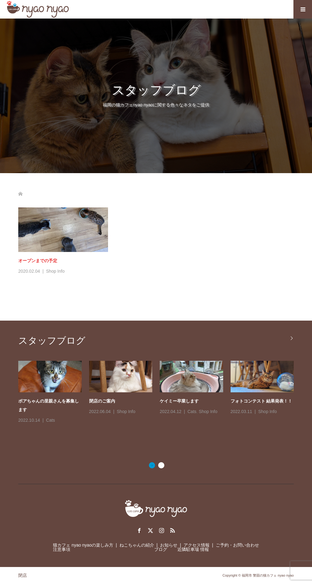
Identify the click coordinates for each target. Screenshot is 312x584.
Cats (50, 420)
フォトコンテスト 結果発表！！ (261, 401)
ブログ (160, 549)
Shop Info (55, 271)
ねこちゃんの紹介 (136, 545)
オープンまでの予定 (37, 260)
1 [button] (152, 465)
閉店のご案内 (102, 401)
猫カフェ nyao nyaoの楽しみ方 (83, 545)
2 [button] (161, 465)
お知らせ (168, 545)
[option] (159, 392)
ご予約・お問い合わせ (237, 545)
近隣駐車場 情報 (193, 549)
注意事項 (61, 549)
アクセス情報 (197, 545)
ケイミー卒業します (179, 401)
